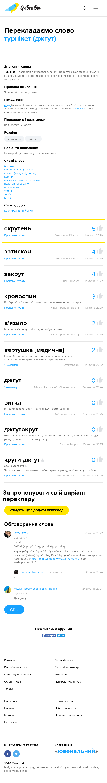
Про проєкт (11, 700)
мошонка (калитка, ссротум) (22, 180)
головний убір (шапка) (18, 169)
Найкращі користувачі (69, 681)
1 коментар (11, 364)
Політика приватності (68, 715)
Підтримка (10, 722)
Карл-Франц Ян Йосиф (18, 210)
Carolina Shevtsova (31, 572)
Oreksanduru (71, 364)
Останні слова (64, 660)
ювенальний (76, 751)
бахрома (9, 165)
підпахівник (11, 187)
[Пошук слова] (85, 8)
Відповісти (20, 537)
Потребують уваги (15, 667)
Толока (8, 688)
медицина (14, 138)
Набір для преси (65, 707)
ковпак (8, 176)
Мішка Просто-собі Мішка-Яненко (55, 387)
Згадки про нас (64, 700)
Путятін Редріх (68, 444)
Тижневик (61, 674)
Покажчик (10, 660)
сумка (8, 190)
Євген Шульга (70, 280)
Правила (9, 707)
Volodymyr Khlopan (67, 235)
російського (79, 108)
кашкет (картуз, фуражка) (20, 173)
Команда (9, 715)
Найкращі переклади (17, 674)
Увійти (14, 609)
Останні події (12, 681)
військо (33, 138)
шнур (7, 197)
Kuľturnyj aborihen (66, 413)
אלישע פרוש (21, 532)
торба (7, 194)
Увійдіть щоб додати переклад (36, 510)
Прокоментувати (14, 235)
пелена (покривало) (16, 183)
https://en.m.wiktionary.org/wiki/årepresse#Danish (54, 558)
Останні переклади (67, 667)
